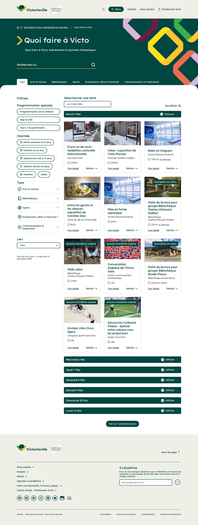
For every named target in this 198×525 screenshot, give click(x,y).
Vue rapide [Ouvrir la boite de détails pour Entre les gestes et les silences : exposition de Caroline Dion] (73, 230)
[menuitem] (39, 9)
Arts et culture (38, 189)
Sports (38, 208)
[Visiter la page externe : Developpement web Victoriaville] (69, 498)
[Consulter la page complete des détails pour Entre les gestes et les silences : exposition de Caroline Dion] (82, 216)
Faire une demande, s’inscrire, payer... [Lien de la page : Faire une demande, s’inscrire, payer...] (39, 485)
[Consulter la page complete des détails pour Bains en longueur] (163, 156)
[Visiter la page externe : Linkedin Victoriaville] (48, 498)
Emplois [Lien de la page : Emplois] (23, 471)
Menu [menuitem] (116, 9)
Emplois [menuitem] (132, 9)
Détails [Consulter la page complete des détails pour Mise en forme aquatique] (131, 230)
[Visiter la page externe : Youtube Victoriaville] (55, 498)
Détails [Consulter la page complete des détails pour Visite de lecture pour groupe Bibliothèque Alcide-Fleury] (172, 288)
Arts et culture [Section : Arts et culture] (38, 82)
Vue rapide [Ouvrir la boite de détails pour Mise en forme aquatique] (113, 230)
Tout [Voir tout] (22, 82)
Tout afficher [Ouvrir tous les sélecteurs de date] (173, 105)
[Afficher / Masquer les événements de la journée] (172, 114)
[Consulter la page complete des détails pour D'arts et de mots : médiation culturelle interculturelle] (82, 156)
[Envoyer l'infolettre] (177, 482)
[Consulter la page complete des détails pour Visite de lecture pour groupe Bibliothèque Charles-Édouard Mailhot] (163, 215)
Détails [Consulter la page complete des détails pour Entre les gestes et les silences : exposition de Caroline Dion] (91, 230)
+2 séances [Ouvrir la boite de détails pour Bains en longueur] (165, 159)
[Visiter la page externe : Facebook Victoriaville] (19, 498)
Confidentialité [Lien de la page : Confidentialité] (148, 514)
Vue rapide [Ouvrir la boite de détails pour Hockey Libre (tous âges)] (73, 347)
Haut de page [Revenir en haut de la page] (170, 452)
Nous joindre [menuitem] (147, 9)
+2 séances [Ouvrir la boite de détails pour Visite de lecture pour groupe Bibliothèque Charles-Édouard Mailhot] (163, 224)
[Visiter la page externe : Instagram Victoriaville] (40, 498)
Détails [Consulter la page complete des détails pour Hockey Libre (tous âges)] (91, 347)
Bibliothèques (38, 198)
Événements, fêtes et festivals (38, 217)
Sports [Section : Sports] (76, 82)
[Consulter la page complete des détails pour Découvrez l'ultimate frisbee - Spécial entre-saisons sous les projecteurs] (123, 333)
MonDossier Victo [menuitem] (169, 9)
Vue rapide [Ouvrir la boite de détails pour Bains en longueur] (153, 168)
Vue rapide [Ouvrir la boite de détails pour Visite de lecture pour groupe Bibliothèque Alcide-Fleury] (153, 288)
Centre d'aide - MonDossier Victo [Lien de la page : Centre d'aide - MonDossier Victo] (37, 490)
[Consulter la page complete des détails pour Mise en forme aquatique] (123, 217)
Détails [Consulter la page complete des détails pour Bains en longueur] (172, 168)
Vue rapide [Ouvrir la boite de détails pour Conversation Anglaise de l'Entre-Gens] (113, 288)
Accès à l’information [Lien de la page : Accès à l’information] (126, 514)
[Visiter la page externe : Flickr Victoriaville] (62, 498)
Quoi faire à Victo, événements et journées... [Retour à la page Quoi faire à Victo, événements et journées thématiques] (46, 27)
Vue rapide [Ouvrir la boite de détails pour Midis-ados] (73, 288)
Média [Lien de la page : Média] (22, 476)
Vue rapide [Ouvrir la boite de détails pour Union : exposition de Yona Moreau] (113, 168)
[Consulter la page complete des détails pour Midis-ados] (82, 276)
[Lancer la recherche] (93, 65)
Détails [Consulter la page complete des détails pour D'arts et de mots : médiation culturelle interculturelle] (91, 168)
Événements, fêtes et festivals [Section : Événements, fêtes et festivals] (102, 82)
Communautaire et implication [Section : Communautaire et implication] (142, 82)
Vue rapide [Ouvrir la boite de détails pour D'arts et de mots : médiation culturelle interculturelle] (73, 168)
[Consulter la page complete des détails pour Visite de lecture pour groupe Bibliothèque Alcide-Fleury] (163, 276)
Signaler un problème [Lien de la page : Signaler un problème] (30, 481)
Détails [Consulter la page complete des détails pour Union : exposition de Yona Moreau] (131, 168)
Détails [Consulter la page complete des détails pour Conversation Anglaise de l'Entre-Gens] (131, 288)
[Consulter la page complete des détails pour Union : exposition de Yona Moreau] (123, 158)
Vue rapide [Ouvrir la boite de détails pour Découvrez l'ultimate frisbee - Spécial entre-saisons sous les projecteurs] (113, 347)
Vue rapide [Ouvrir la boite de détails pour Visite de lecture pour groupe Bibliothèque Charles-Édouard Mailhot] (153, 230)
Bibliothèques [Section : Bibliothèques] (59, 82)
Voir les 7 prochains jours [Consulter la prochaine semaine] (122, 423)
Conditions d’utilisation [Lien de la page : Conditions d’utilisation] (170, 514)
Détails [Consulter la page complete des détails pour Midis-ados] (91, 288)
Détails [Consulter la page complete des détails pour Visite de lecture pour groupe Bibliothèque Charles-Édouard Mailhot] (172, 230)
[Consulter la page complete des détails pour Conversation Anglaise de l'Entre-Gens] (123, 274)
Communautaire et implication (38, 227)
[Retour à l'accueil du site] (19, 27)
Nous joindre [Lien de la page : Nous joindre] (25, 467)
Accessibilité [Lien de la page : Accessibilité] (105, 514)
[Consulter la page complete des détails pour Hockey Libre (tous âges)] (82, 335)
